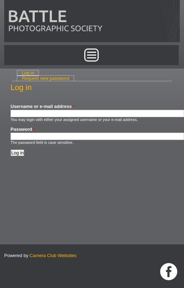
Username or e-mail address (43, 106)
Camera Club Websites (52, 255)
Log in (30, 73)
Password (23, 129)
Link (168, 271)
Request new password (45, 78)
